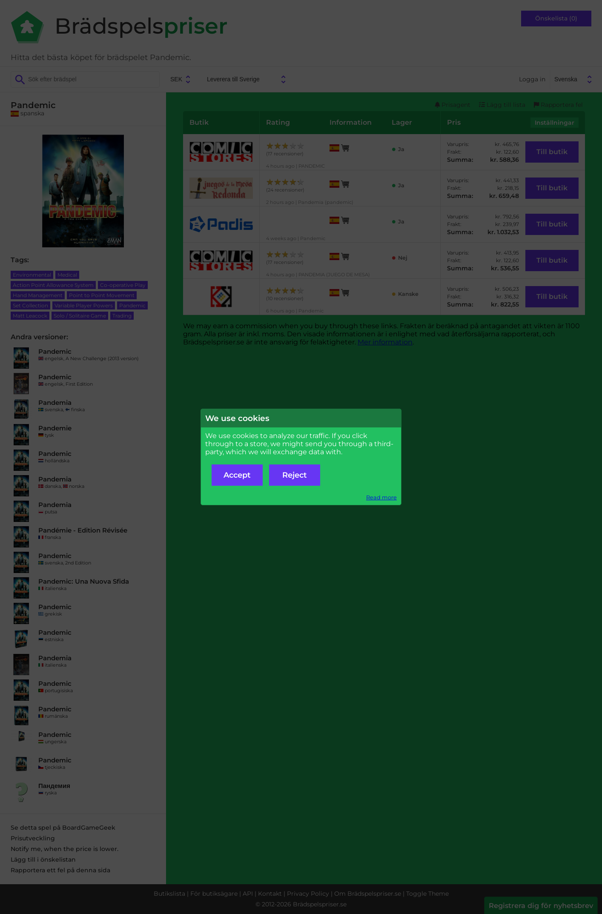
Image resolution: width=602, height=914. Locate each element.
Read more (381, 497)
